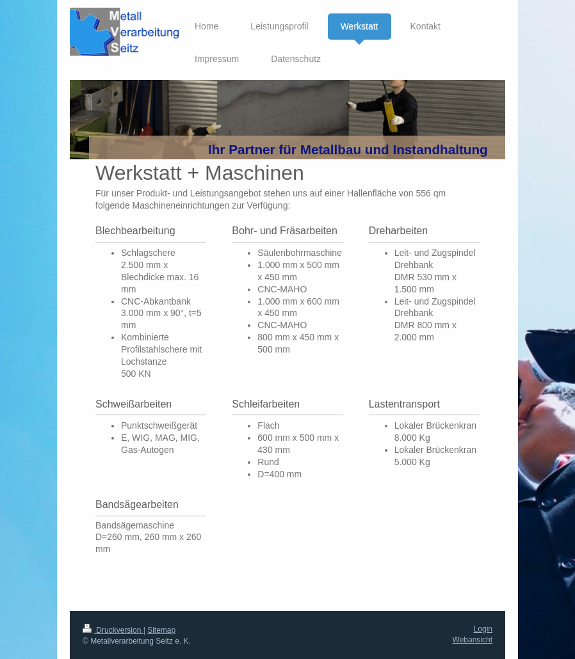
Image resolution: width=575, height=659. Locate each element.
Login (483, 628)
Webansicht (472, 639)
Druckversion (113, 630)
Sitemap (161, 630)
